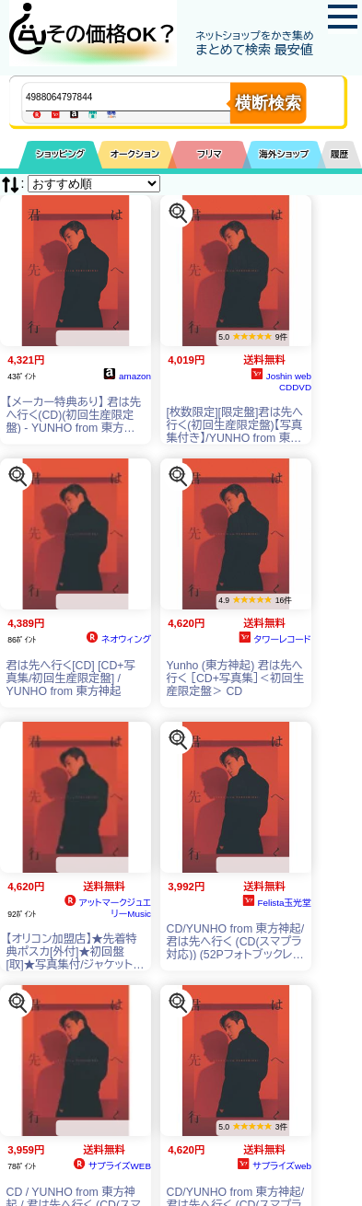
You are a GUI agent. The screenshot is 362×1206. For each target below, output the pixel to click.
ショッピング (60, 154)
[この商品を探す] (178, 213)
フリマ (209, 154)
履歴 (340, 154)
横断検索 (268, 103)
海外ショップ (284, 154)
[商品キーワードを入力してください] (143, 96)
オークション (135, 154)
